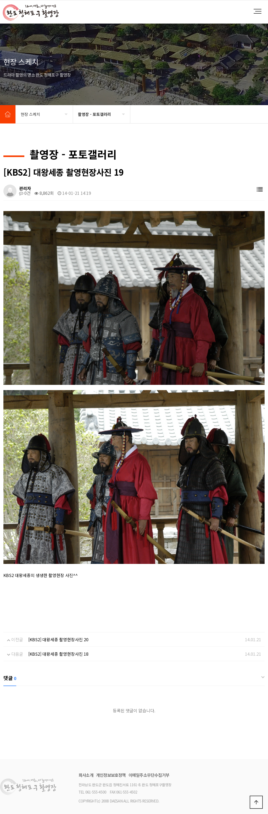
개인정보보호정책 (111, 775)
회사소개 (86, 775)
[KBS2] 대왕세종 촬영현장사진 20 (58, 639)
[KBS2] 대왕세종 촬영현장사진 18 (58, 654)
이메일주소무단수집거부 (149, 775)
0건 (25, 193)
